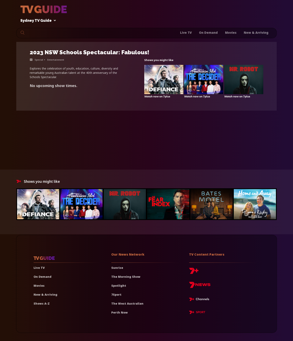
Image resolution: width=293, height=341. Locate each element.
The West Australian (127, 303)
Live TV (186, 33)
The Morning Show (125, 277)
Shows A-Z (42, 303)
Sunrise (117, 268)
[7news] (199, 286)
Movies (230, 33)
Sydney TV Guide (37, 21)
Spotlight (118, 286)
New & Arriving (256, 33)
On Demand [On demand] (42, 277)
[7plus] (193, 272)
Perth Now (119, 312)
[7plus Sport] (197, 313)
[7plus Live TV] (200, 300)
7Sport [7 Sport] (116, 294)
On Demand (208, 33)
